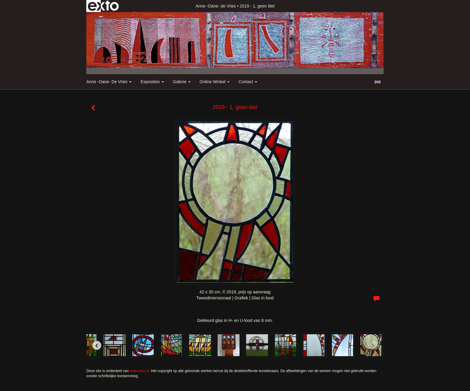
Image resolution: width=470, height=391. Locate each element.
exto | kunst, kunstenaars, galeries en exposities (103, 6)
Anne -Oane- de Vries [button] (109, 81)
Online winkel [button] (215, 81)
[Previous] (96, 345)
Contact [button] (248, 81)
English (377, 82)
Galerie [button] (182, 81)
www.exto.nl (139, 371)
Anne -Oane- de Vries (215, 6)
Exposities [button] (152, 81)
